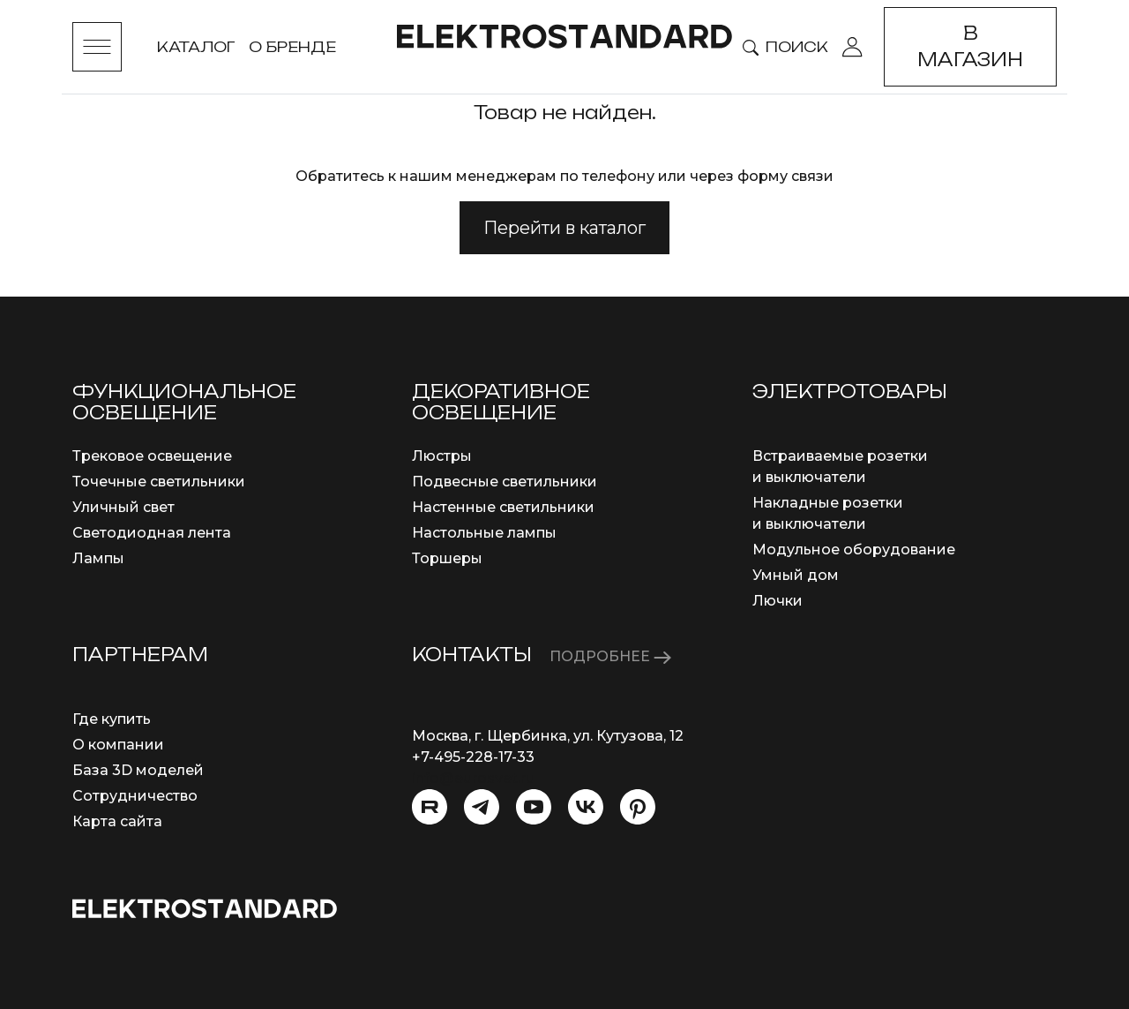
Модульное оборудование (853, 549)
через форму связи (762, 176)
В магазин (970, 46)
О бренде (292, 47)
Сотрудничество (135, 795)
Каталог (196, 47)
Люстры (442, 456)
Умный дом (795, 575)
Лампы (98, 558)
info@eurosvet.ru (473, 778)
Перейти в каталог (564, 227)
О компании (118, 744)
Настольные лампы (484, 532)
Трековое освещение (152, 456)
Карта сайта (117, 821)
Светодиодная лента (151, 532)
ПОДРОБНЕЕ (610, 656)
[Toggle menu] (97, 47)
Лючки (777, 600)
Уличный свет (123, 507)
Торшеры (447, 558)
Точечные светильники (158, 481)
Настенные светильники (503, 507)
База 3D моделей (138, 770)
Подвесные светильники (504, 481)
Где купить (111, 719)
